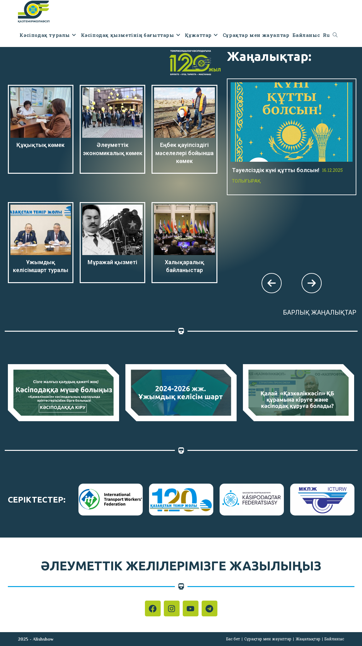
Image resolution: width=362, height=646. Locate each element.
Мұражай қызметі (112, 262)
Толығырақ (246, 181)
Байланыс (334, 638)
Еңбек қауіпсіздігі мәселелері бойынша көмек (184, 153)
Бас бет (233, 638)
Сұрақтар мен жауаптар (267, 638)
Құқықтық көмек (40, 145)
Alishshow (43, 639)
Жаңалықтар (308, 638)
